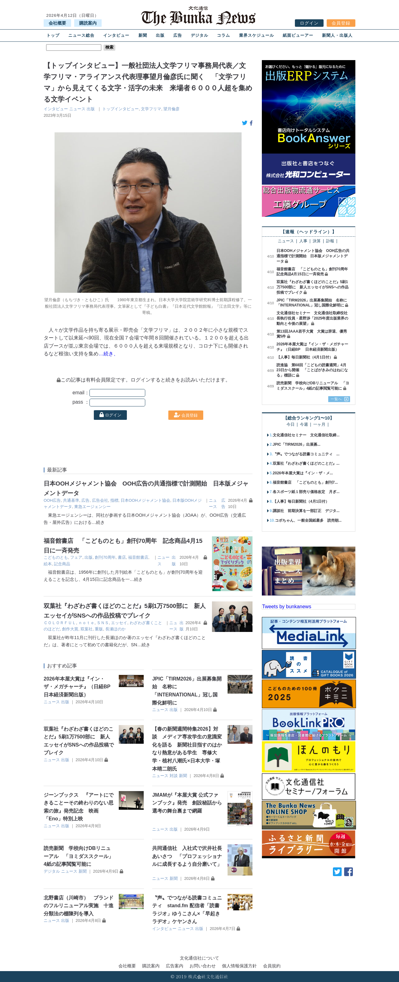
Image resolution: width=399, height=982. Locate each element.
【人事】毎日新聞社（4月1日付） (304, 357)
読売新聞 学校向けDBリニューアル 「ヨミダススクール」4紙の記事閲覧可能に (78, 856)
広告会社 (100, 500)
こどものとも (56, 557)
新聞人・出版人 (337, 35)
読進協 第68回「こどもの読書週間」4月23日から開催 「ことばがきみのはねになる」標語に (312, 370)
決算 (317, 241)
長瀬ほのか (115, 629)
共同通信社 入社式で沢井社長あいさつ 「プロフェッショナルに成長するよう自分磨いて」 (187, 856)
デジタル (199, 35)
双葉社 (86, 629)
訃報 (330, 241)
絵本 (48, 564)
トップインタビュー (120, 109)
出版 (160, 35)
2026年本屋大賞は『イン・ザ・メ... (303, 473)
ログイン (309, 23)
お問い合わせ (203, 965)
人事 (303, 241)
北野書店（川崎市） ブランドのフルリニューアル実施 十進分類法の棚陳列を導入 (78, 905)
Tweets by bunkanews (286, 606)
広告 (177, 35)
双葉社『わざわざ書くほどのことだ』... (306, 463)
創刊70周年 (105, 557)
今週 (304, 425)
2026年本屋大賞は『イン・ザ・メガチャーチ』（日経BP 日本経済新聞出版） (80, 686)
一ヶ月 (319, 425)
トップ (53, 35)
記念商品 (62, 564)
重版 (99, 629)
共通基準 (71, 500)
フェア (76, 557)
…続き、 (108, 353)
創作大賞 (70, 629)
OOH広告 (52, 500)
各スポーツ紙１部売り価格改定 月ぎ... (306, 492)
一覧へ (336, 399)
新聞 (142, 35)
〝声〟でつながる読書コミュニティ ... (306, 454)
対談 (174, 775)
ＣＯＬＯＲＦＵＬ (60, 622)
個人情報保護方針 (239, 965)
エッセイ (119, 622)
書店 (122, 557)
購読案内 (88, 23)
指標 (114, 500)
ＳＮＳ (103, 622)
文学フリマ (151, 109)
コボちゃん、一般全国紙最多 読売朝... (308, 520)
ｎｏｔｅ (86, 622)
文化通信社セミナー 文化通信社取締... (306, 435)
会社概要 (57, 23)
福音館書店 (138, 557)
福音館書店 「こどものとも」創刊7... (305, 482)
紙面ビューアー (298, 35)
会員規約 (272, 965)
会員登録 (341, 23)
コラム (223, 35)
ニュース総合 (81, 35)
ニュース (77, 109)
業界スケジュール (256, 35)
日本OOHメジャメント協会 (145, 500)
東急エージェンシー (92, 506)
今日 (290, 425)
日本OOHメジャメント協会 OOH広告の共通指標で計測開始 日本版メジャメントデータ (313, 256)
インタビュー (116, 35)
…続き (98, 522)
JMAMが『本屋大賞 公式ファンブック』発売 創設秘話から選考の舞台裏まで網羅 (187, 803)
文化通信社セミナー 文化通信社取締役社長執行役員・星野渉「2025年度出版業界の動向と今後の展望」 (312, 318)
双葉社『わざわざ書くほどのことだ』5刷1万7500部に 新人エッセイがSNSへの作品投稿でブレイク (312, 287)
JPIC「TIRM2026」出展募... (296, 444)
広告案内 (174, 965)
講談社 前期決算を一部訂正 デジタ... (306, 511)
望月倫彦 (171, 109)
